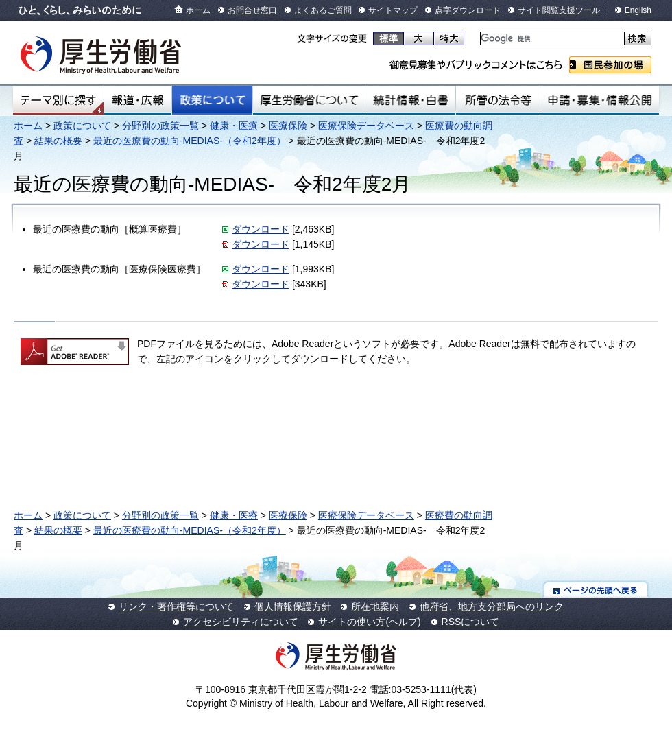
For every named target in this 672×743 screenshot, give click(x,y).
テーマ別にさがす (58, 100)
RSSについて (471, 621)
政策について (212, 100)
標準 (388, 38)
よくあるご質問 (323, 10)
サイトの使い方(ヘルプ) (369, 621)
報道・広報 (137, 100)
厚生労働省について (309, 100)
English (638, 10)
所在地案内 (375, 606)
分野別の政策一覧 (160, 125)
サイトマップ (393, 10)
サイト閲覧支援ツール (559, 10)
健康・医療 (234, 125)
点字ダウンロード (468, 10)
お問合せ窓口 (252, 10)
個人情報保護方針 (292, 606)
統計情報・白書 (410, 100)
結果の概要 (58, 140)
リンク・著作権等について (176, 606)
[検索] (551, 39)
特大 (449, 38)
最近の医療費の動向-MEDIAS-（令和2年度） (189, 140)
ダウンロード (260, 229)
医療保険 (288, 125)
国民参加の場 (610, 64)
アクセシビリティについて (240, 621)
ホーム (198, 10)
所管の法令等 (497, 100)
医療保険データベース (366, 125)
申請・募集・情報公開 (599, 100)
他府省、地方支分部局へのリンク (492, 606)
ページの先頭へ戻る (596, 589)
